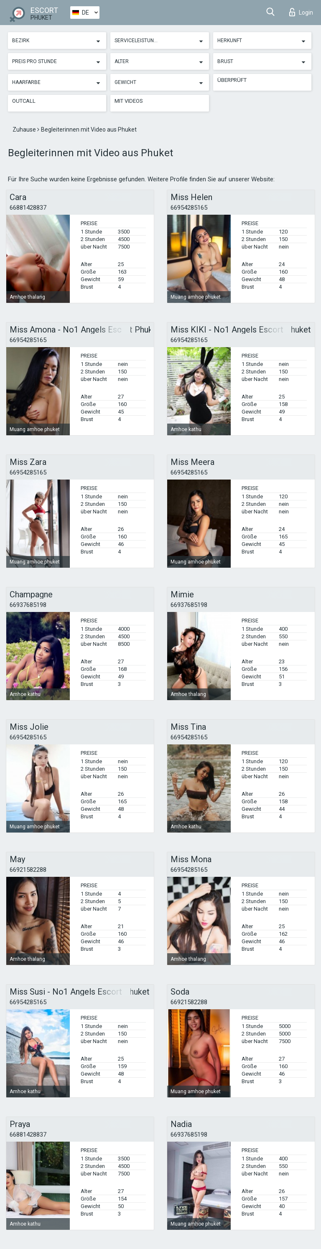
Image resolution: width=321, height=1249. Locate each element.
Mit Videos (129, 101)
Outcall (24, 101)
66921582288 (28, 869)
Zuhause (25, 129)
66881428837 (28, 207)
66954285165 (189, 207)
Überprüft (232, 80)
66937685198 (28, 605)
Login (301, 12)
